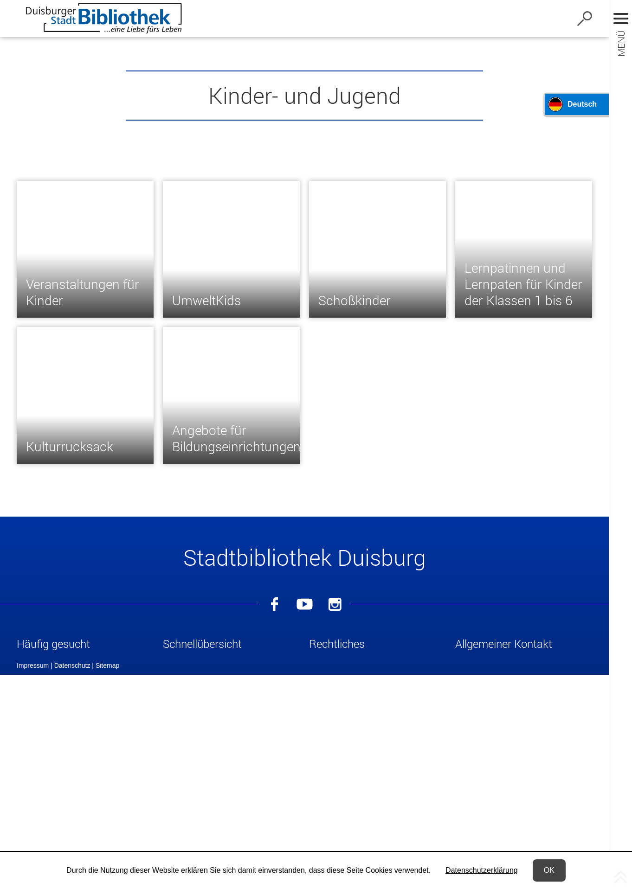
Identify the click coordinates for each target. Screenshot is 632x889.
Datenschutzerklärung (481, 870)
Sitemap (107, 841)
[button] (85, 645)
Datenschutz (72, 841)
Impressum (33, 841)
